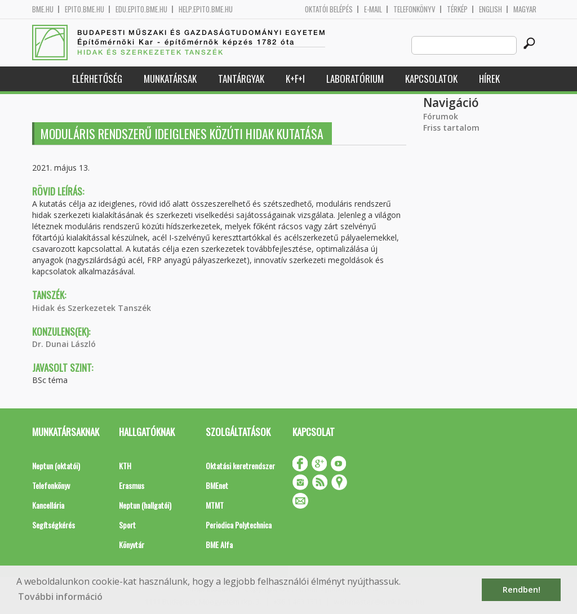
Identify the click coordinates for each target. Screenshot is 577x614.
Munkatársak (170, 79)
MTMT (215, 505)
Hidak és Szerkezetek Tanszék (91, 307)
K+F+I (295, 79)
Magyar (524, 9)
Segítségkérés (53, 525)
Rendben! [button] (521, 589)
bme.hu (43, 9)
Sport (127, 525)
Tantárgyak (241, 79)
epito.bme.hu (84, 9)
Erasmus (131, 485)
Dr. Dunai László (64, 344)
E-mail (373, 9)
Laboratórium (355, 79)
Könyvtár (131, 544)
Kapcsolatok (431, 79)
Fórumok (440, 116)
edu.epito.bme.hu (141, 9)
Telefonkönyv (414, 9)
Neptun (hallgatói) (145, 505)
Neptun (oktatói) (56, 465)
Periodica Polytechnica (239, 525)
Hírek (489, 79)
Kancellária (48, 505)
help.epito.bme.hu (206, 9)
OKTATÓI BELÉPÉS (329, 9)
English (490, 9)
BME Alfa (219, 544)
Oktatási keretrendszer (240, 465)
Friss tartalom (451, 127)
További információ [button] (60, 596)
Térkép (457, 9)
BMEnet (217, 485)
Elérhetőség (97, 79)
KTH (125, 465)
